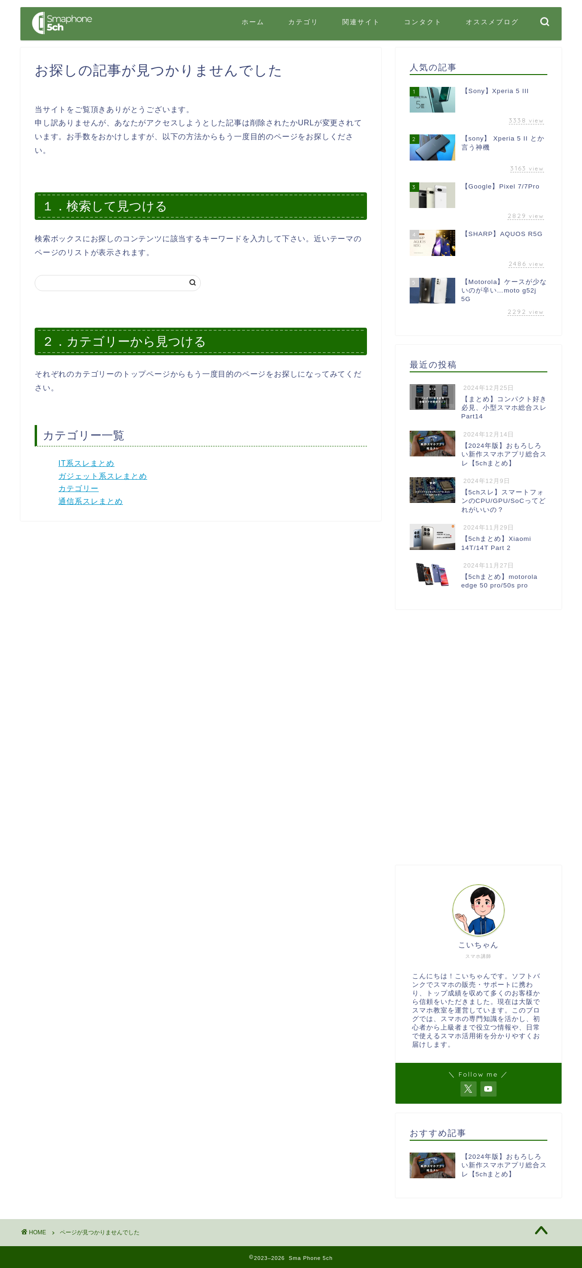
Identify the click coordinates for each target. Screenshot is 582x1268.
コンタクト (423, 22)
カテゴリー (78, 488)
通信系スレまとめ (90, 501)
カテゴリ (303, 22)
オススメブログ (492, 22)
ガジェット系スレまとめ (102, 476)
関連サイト (361, 22)
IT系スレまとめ (86, 463)
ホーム (253, 22)
